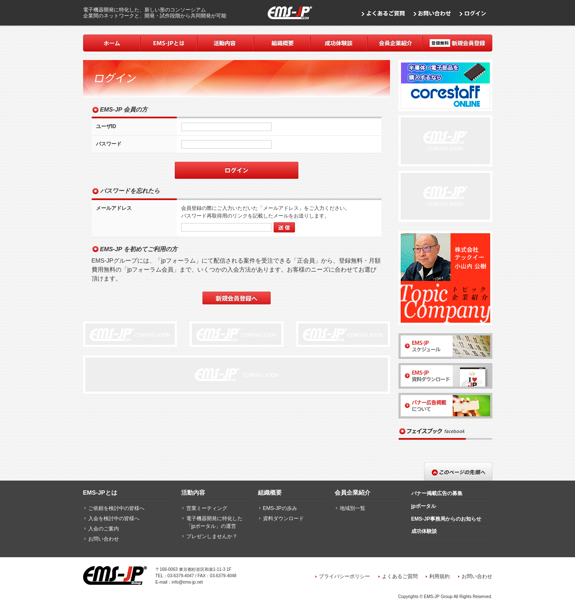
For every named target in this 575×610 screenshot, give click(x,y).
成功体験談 (424, 531)
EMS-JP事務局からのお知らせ (446, 519)
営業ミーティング (206, 508)
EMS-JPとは (100, 492)
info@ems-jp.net (187, 582)
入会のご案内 (103, 529)
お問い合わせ (103, 539)
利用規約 (439, 576)
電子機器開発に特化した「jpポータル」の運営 (214, 522)
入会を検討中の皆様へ (113, 518)
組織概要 (270, 492)
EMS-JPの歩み (280, 508)
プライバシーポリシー (344, 576)
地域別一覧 (352, 508)
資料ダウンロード (283, 518)
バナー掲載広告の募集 (436, 493)
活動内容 (193, 492)
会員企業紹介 (352, 492)
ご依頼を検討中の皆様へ (116, 508)
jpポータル (423, 506)
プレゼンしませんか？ (211, 536)
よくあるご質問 (400, 576)
